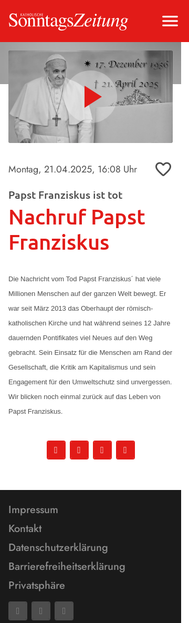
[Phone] (64, 610)
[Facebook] (17, 610)
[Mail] (41, 610)
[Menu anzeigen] (170, 21)
